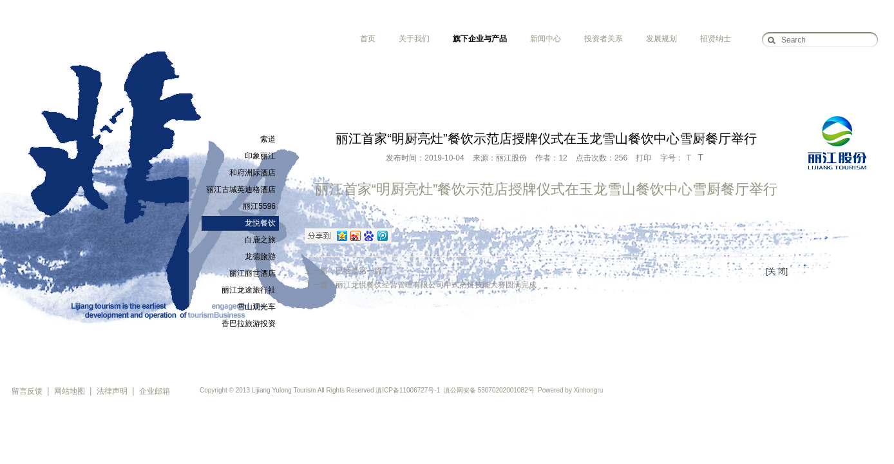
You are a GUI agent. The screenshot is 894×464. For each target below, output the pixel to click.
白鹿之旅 (260, 239)
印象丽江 (260, 155)
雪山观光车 (256, 306)
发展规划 (661, 38)
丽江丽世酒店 (252, 273)
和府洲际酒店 (252, 172)
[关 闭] (777, 271)
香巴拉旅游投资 (249, 323)
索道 (268, 139)
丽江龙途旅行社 (249, 290)
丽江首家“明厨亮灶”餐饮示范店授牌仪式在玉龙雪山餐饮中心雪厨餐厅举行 (546, 189)
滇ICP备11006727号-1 (408, 390)
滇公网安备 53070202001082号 (489, 390)
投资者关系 (603, 38)
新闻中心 (545, 38)
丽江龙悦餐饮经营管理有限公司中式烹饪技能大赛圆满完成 (436, 284)
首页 (368, 38)
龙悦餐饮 (260, 222)
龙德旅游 (260, 256)
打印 (643, 157)
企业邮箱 (154, 391)
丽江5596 (259, 206)
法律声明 (112, 391)
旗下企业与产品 (480, 38)
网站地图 (69, 391)
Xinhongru (589, 390)
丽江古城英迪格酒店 (241, 189)
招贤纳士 (715, 38)
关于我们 (414, 38)
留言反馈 (27, 391)
